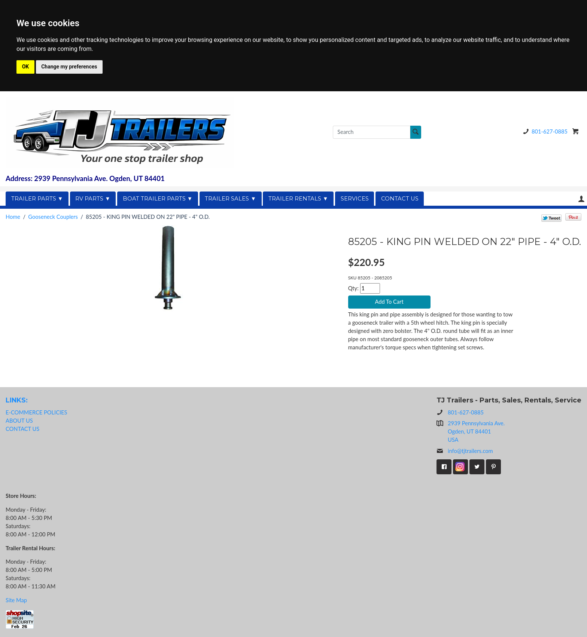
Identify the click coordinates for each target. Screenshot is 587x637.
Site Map (16, 600)
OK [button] (25, 67)
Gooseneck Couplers (53, 217)
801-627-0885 (544, 131)
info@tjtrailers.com (465, 451)
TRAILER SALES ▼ (230, 198)
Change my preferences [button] (69, 67)
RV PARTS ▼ (92, 198)
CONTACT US (400, 198)
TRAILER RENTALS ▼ (298, 198)
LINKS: (17, 400)
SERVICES (355, 198)
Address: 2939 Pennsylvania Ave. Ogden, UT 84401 (85, 178)
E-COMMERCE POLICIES (36, 412)
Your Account (581, 198)
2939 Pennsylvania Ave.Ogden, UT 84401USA (476, 431)
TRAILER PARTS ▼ (37, 198)
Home (13, 217)
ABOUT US (19, 420)
